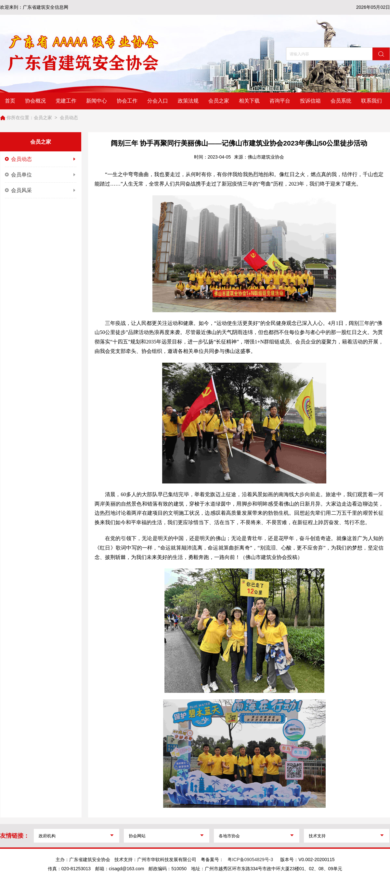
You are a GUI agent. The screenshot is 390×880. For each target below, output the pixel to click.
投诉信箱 (310, 101)
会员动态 (69, 117)
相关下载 (249, 101)
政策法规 (188, 101)
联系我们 (371, 101)
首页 (10, 101)
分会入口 (157, 101)
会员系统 (341, 101)
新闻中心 (96, 101)
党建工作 (66, 101)
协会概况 (35, 101)
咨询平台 (279, 101)
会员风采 (40, 190)
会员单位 (40, 175)
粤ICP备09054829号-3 (250, 859)
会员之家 (218, 101)
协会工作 (127, 101)
